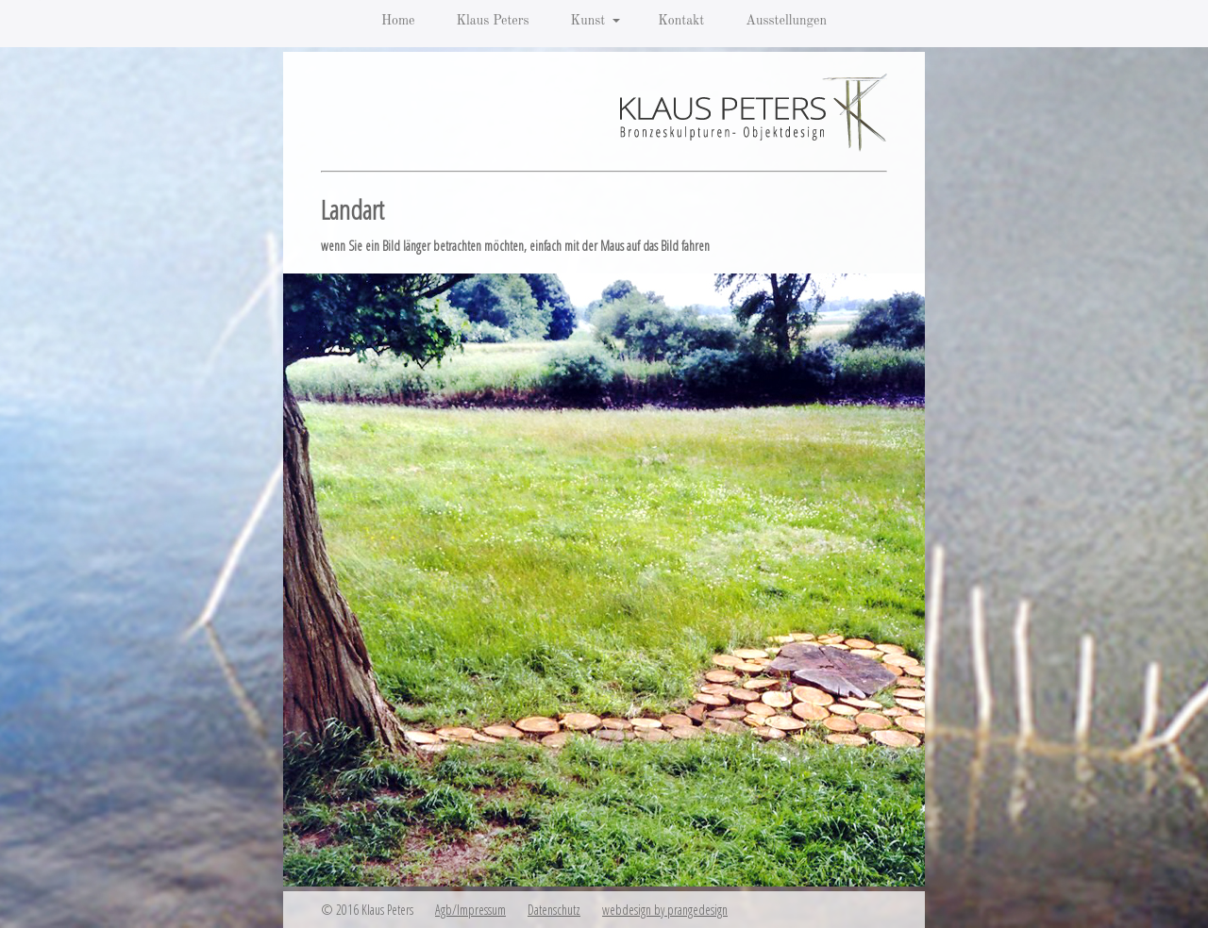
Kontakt (681, 20)
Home (398, 20)
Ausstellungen (786, 20)
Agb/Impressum (470, 910)
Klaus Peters (492, 20)
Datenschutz (554, 910)
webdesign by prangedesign (665, 910)
